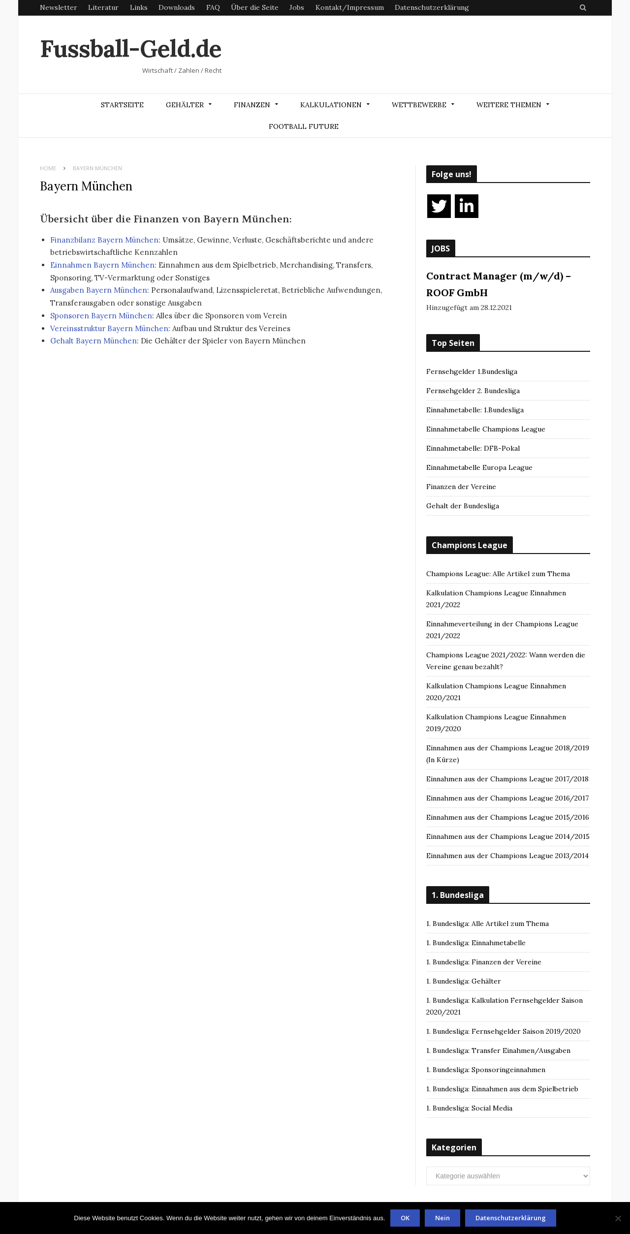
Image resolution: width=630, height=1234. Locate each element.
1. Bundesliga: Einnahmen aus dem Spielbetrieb (502, 1088)
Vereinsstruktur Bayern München (109, 328)
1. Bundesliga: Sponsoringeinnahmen (485, 1069)
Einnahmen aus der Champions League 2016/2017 (507, 798)
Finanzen (252, 104)
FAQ (213, 7)
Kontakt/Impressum (349, 7)
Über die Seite (255, 7)
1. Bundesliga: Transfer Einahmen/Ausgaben (498, 1050)
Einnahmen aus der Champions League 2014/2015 (508, 836)
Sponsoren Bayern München (101, 315)
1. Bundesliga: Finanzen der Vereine (483, 961)
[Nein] (618, 1218)
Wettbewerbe (419, 104)
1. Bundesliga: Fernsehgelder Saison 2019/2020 (503, 1031)
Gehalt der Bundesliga (462, 505)
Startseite (122, 104)
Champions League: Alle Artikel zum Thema (498, 573)
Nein (442, 1217)
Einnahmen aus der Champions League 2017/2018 (507, 778)
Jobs (296, 7)
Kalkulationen (331, 104)
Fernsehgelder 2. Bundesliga (473, 390)
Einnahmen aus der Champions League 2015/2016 (507, 817)
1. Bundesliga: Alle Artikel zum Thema (487, 923)
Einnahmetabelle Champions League (485, 429)
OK (405, 1217)
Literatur (103, 7)
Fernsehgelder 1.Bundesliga (471, 371)
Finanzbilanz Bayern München (104, 240)
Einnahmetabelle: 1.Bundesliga (475, 409)
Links (139, 7)
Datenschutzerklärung (432, 7)
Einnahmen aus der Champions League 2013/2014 (507, 855)
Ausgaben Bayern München (98, 290)
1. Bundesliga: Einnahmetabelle (476, 942)
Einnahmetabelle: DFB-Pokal (473, 448)
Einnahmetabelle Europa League (479, 467)
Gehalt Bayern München (93, 340)
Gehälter (185, 104)
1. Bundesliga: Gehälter (463, 981)
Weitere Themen (508, 104)
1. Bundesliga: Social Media (469, 1108)
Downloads (176, 7)
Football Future (304, 126)
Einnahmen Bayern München (102, 265)
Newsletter (58, 7)
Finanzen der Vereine (461, 486)
